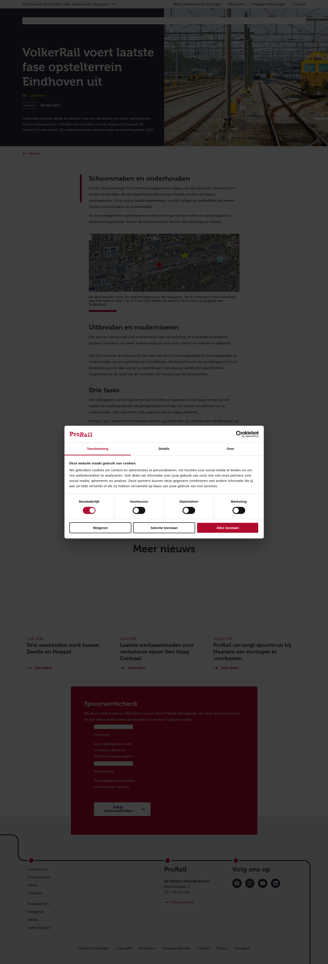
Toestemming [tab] (97, 448)
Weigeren (100, 528)
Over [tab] (230, 448)
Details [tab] (164, 448)
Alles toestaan (227, 528)
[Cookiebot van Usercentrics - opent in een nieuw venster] (239, 434)
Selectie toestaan (164, 528)
